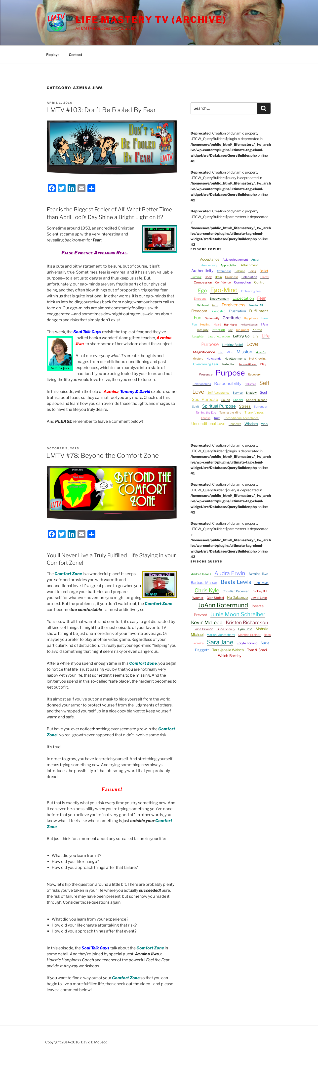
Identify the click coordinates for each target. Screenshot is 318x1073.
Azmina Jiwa (147, 954)
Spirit (195, 406)
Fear (261, 298)
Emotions (200, 298)
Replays (52, 54)
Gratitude (232, 317)
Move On (261, 352)
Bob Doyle (261, 583)
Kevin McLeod (207, 622)
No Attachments (235, 358)
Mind (230, 352)
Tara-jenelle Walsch (228, 650)
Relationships (202, 384)
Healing (205, 324)
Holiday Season (249, 324)
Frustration (237, 311)
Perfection (229, 364)
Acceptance (209, 259)
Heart (217, 324)
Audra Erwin (229, 573)
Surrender (260, 406)
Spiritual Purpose (219, 406)
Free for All (256, 305)
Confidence (223, 282)
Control (259, 282)
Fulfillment (258, 311)
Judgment (242, 330)
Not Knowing (258, 358)
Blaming (196, 277)
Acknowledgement (235, 259)
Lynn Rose (245, 629)
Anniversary (209, 265)
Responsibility (227, 383)
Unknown (235, 424)
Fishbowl (203, 305)
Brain (218, 277)
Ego (202, 290)
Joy (230, 330)
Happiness (251, 318)
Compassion (203, 282)
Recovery (254, 374)
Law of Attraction (219, 336)
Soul (263, 392)
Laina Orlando (203, 629)
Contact (75, 54)
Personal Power (248, 364)
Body (208, 277)
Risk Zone (250, 383)
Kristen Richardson (247, 622)
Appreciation (229, 265)
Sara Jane (220, 642)
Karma (257, 330)
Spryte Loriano (247, 643)
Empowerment (219, 298)
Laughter (198, 336)
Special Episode (256, 400)
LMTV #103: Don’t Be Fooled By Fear (101, 110)
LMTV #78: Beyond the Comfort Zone (102, 455)
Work (264, 424)
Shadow (251, 392)
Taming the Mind (230, 412)
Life (255, 336)
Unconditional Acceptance (241, 418)
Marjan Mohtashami (221, 635)
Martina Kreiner (249, 635)
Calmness (231, 277)
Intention (218, 330)
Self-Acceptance (218, 392)
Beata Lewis (236, 582)
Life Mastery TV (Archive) (150, 19)
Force (215, 305)
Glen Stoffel (215, 598)
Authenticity (202, 270)
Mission (244, 351)
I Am (264, 324)
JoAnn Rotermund (223, 605)
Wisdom (251, 423)
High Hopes (230, 324)
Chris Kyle (207, 590)
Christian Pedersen (236, 591)
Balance (240, 271)
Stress (245, 406)
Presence (205, 374)
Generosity (212, 318)
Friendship (218, 311)
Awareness (224, 271)
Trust (217, 418)
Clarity (264, 277)
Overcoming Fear (205, 364)
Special (238, 400)
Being (252, 271)
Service (238, 392)
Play (263, 364)
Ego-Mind (224, 290)
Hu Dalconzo (237, 597)
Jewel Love (259, 598)
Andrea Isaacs (201, 574)
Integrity (202, 330)
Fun (197, 317)
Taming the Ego (206, 412)
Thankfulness (254, 412)
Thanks (205, 418)
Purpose (230, 372)
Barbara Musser (204, 582)
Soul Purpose (205, 399)
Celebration (249, 277)
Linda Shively (225, 629)
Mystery (198, 358)
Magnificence (204, 352)
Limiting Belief (232, 345)
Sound (225, 400)
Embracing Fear (251, 291)
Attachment (249, 265)
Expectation (243, 298)
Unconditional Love (208, 423)
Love (252, 344)
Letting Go (241, 336)
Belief (264, 271)
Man (220, 352)
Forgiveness (233, 304)
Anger (255, 259)
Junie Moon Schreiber (237, 614)
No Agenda (213, 358)
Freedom (199, 311)
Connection (242, 282)
